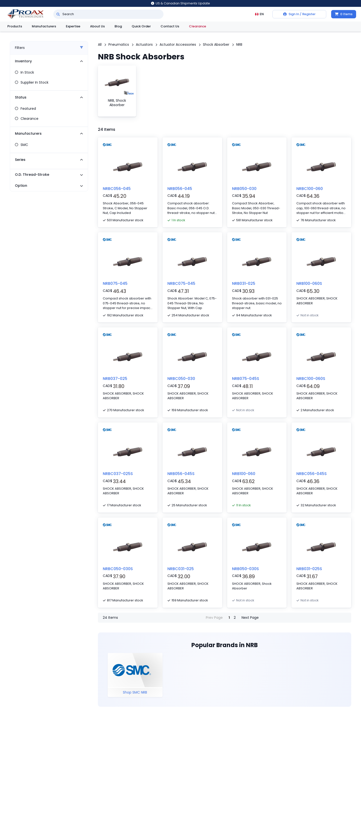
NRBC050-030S (118, 569)
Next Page (250, 617)
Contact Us (170, 26)
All (100, 44)
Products (14, 26)
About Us (97, 26)
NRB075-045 (115, 283)
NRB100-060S (309, 283)
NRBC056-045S (311, 473)
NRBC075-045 (181, 283)
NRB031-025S (309, 569)
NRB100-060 (243, 473)
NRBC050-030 (181, 378)
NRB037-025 (115, 378)
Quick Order (141, 26)
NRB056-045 (179, 188)
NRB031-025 (243, 283)
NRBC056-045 (117, 188)
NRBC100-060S (310, 378)
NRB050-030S (245, 569)
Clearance (197, 26)
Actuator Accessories (178, 44)
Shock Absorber (216, 44)
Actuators (144, 44)
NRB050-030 (244, 188)
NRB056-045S (181, 473)
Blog (118, 26)
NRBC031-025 (180, 569)
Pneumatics (118, 44)
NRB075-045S (245, 378)
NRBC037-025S (118, 473)
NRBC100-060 (309, 188)
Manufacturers (44, 26)
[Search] (58, 14)
